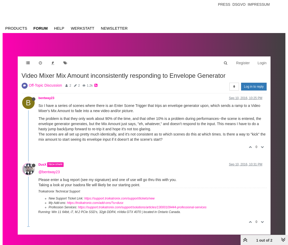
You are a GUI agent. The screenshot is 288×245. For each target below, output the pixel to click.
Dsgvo (239, 4)
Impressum (259, 4)
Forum (40, 28)
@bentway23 (49, 172)
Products (16, 28)
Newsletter (114, 28)
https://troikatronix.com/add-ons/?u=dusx (95, 203)
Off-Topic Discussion (45, 85)
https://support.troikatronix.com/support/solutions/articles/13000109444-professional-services (142, 207)
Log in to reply (254, 86)
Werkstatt (82, 28)
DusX (42, 164)
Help (59, 28)
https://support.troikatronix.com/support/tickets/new (119, 198)
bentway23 (46, 98)
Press (224, 4)
